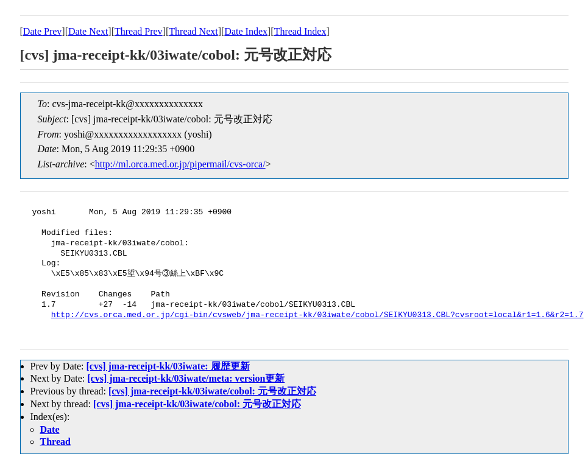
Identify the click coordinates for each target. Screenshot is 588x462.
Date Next (88, 31)
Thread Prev (139, 31)
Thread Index (300, 31)
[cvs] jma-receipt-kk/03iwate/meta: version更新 (186, 378)
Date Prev (42, 31)
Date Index (245, 31)
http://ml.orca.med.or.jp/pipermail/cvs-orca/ (180, 164)
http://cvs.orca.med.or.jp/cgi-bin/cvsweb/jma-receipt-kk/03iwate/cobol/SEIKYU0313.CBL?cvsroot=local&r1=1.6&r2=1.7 (317, 315)
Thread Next (193, 31)
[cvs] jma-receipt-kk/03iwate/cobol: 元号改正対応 (212, 391)
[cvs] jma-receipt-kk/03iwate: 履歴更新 (167, 366)
